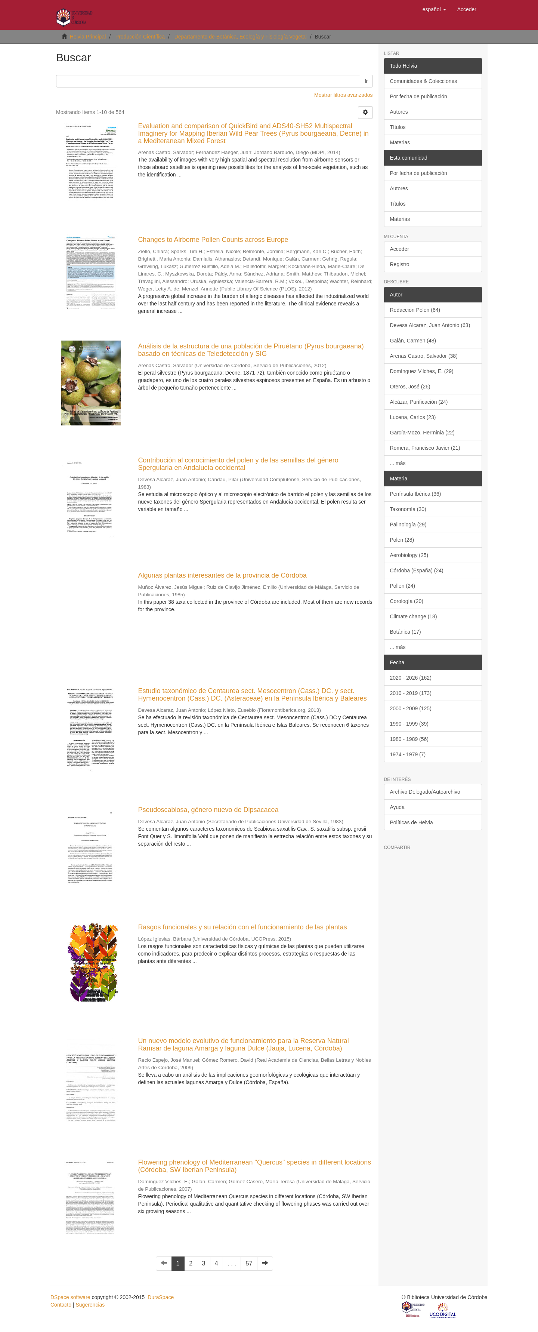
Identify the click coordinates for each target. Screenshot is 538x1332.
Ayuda (397, 807)
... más (398, 463)
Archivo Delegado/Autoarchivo (425, 792)
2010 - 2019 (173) (411, 693)
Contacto (60, 1305)
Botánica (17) (405, 632)
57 (249, 1263)
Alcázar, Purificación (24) (419, 402)
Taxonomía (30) (408, 509)
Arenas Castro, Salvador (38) (424, 356)
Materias (400, 142)
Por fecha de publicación (418, 96)
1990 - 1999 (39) (409, 724)
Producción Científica (140, 37)
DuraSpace (161, 1297)
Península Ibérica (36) (415, 494)
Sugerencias (90, 1305)
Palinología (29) (408, 524)
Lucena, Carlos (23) (413, 417)
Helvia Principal (88, 37)
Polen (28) (402, 540)
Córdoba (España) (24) (416, 570)
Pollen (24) (402, 586)
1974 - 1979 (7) (408, 754)
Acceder (399, 249)
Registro (399, 264)
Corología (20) (407, 601)
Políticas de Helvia (411, 822)
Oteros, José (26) (410, 387)
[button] (434, 9)
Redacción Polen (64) (415, 310)
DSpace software (70, 1297)
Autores (399, 112)
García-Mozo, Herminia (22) (422, 433)
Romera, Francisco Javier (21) (425, 448)
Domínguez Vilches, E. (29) (422, 371)
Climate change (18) (413, 616)
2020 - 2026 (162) (411, 678)
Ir (366, 81)
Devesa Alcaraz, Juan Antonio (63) (430, 325)
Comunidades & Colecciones (423, 81)
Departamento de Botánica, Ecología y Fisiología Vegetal (240, 37)
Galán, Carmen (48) (413, 341)
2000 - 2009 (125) (411, 708)
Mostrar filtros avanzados (343, 95)
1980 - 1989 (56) (409, 739)
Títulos (398, 127)
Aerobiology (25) (409, 555)
